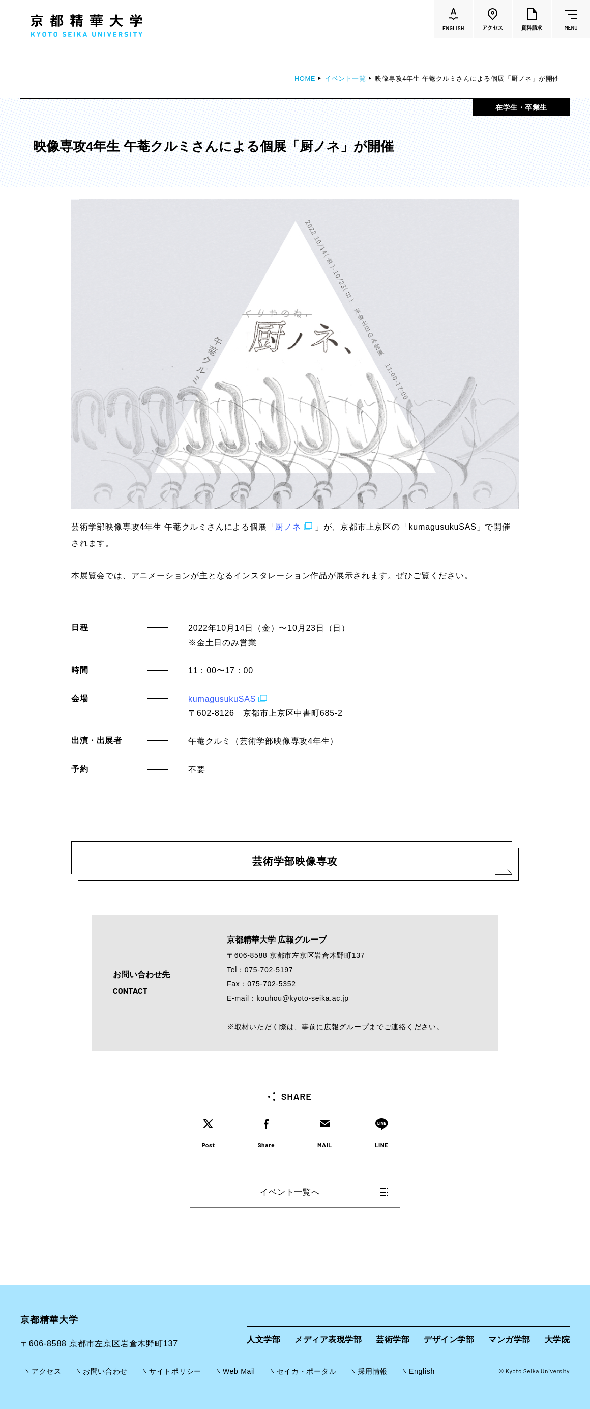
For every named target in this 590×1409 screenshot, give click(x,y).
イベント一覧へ (324, 1191)
